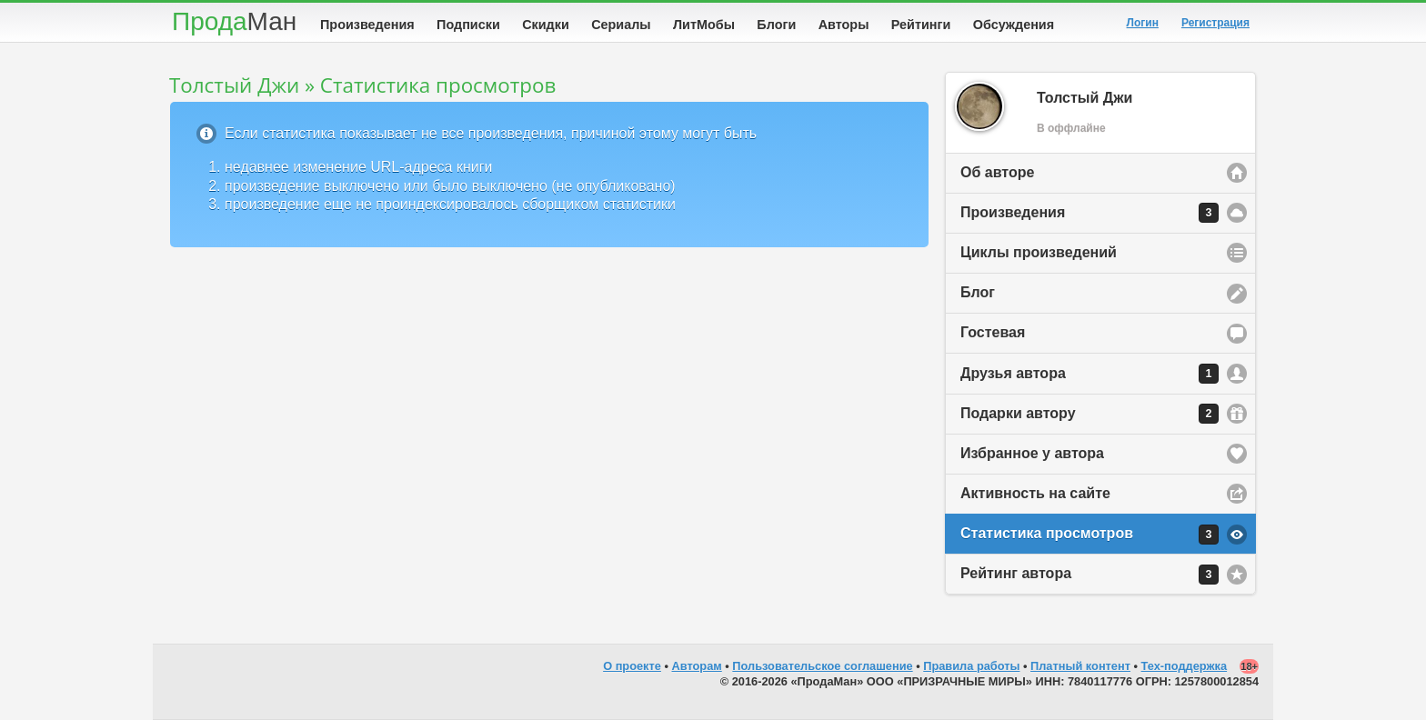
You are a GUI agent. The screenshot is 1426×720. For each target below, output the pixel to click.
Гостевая (992, 332)
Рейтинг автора (1089, 575)
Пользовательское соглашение (822, 666)
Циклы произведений (1038, 252)
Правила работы (971, 666)
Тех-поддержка (1184, 666)
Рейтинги (921, 24)
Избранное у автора (1032, 453)
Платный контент (1080, 666)
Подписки (468, 24)
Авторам (697, 666)
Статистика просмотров (1089, 535)
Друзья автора (1089, 374)
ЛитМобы (704, 24)
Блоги (776, 24)
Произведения (367, 24)
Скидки (545, 24)
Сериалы (620, 24)
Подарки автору (1089, 414)
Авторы (843, 24)
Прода (234, 21)
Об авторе (997, 172)
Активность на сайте (1035, 493)
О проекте (632, 666)
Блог (977, 292)
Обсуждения (1013, 24)
